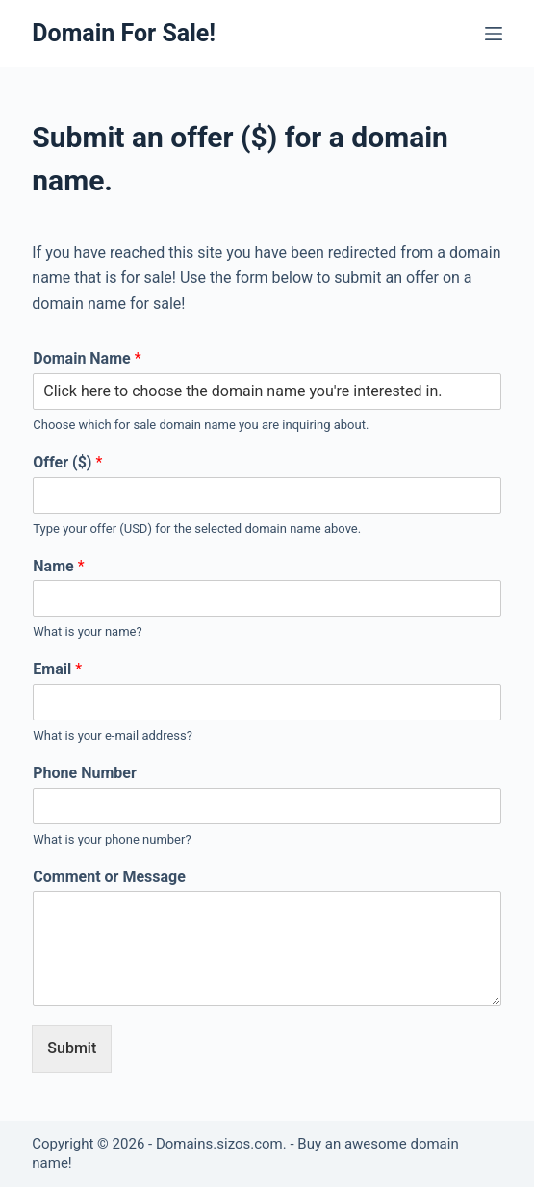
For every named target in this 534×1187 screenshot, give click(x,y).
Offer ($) (67, 462)
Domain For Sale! (124, 33)
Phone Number (85, 773)
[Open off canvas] (493, 33)
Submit (71, 1048)
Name (58, 566)
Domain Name (86, 358)
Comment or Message (109, 877)
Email (57, 669)
